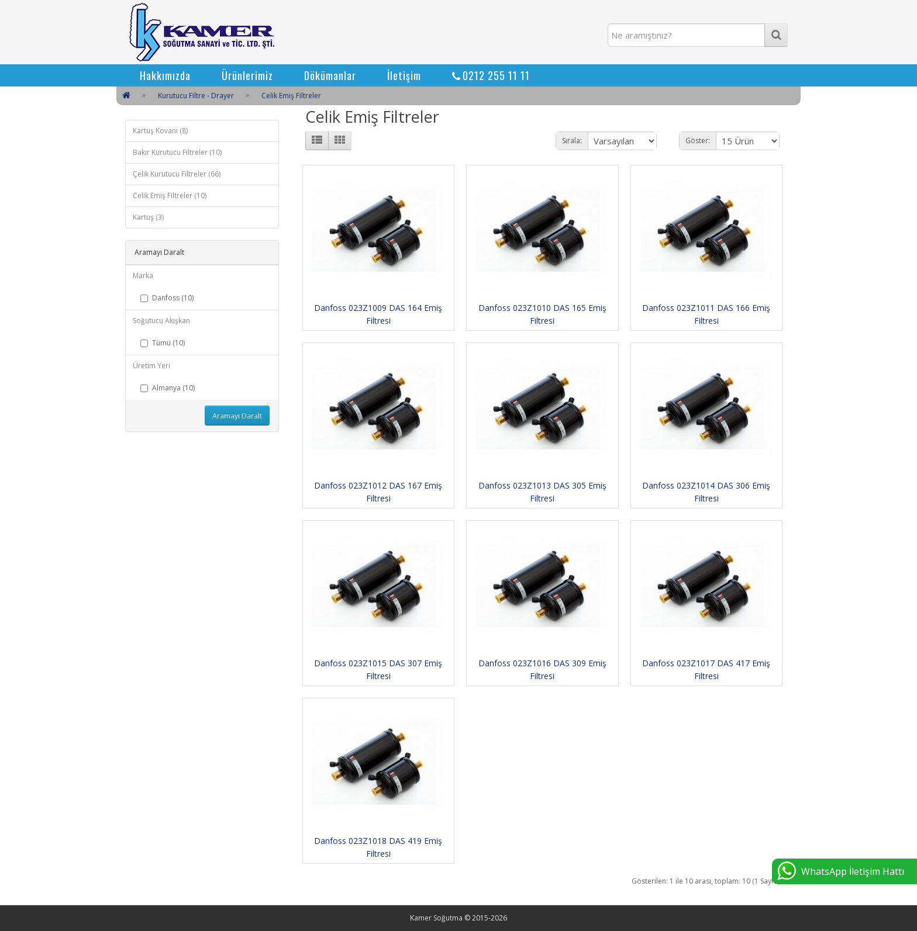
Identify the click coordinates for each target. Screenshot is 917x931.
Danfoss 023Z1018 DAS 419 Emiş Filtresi (378, 847)
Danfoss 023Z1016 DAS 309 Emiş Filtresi (542, 669)
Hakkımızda (165, 75)
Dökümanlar (330, 75)
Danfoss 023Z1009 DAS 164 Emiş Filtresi (378, 314)
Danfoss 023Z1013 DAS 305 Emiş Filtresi (542, 492)
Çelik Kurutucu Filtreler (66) (176, 174)
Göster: (697, 141)
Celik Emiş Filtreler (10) (169, 195)
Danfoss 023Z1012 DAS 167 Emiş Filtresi (378, 492)
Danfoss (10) (167, 298)
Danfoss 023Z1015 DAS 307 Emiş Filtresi (378, 669)
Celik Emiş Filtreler (291, 96)
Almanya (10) (167, 388)
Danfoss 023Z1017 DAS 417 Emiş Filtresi (706, 669)
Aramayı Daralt (237, 416)
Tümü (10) (162, 343)
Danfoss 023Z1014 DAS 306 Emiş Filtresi (706, 492)
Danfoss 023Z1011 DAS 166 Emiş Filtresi (706, 314)
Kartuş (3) (148, 217)
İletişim (404, 75)
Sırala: (572, 141)
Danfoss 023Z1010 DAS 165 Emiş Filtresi (542, 314)
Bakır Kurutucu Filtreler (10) (177, 152)
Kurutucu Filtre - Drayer (196, 96)
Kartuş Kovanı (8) (160, 131)
